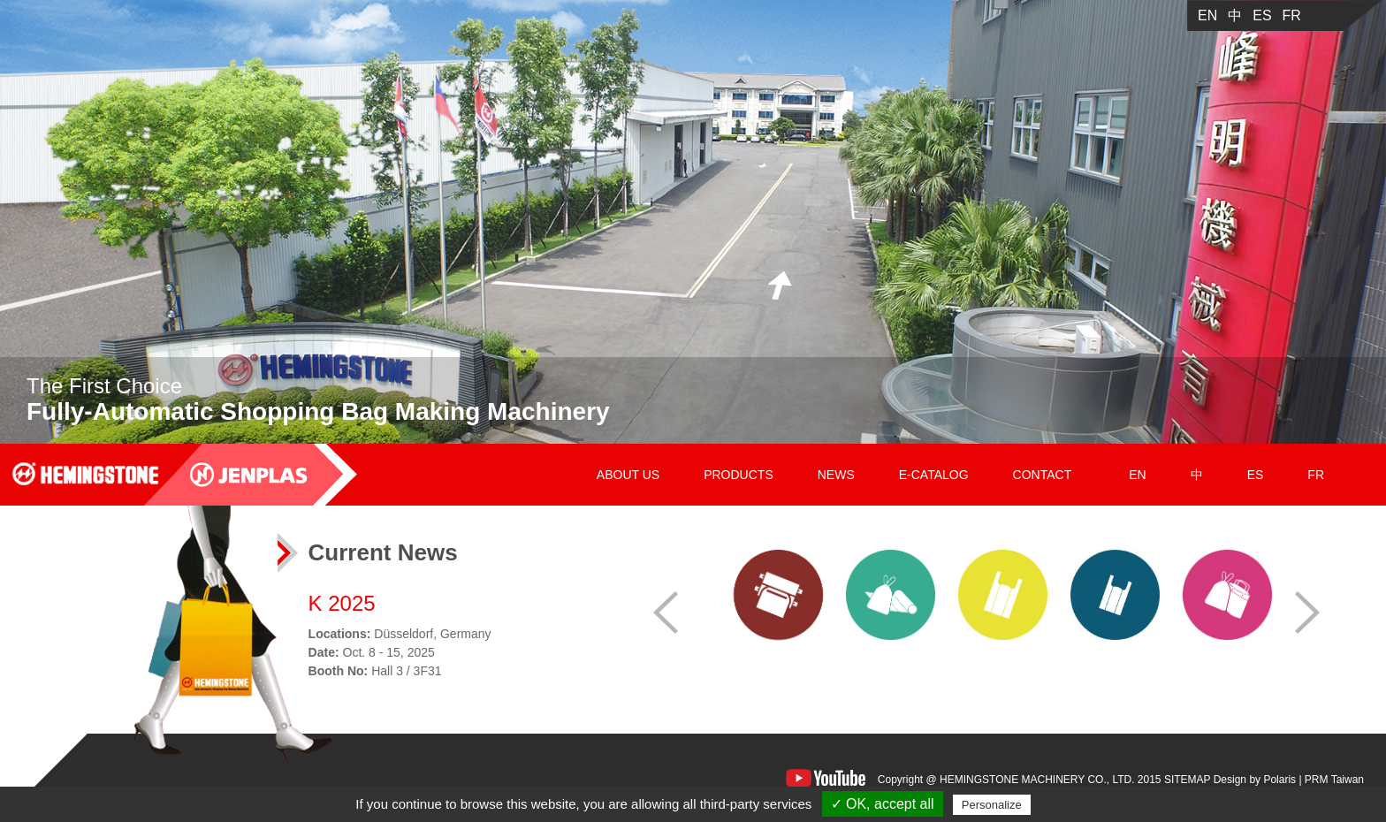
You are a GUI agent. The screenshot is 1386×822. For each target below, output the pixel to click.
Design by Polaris (1255, 779)
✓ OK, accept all (882, 803)
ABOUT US (628, 475)
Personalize (992, 804)
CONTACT (1042, 475)
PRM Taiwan (1334, 779)
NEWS (836, 475)
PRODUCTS (738, 475)
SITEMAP (1187, 779)
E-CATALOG (934, 475)
